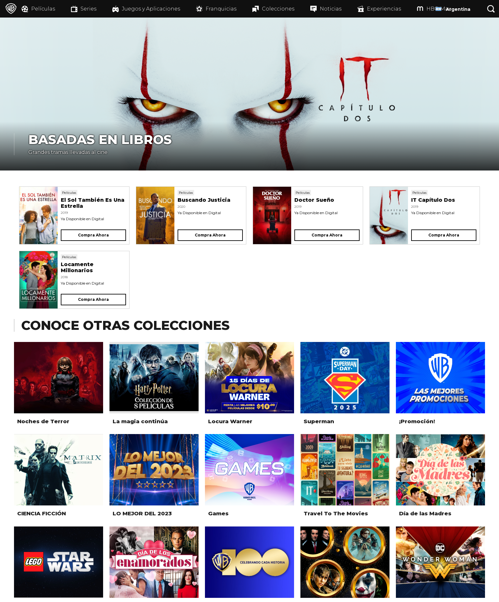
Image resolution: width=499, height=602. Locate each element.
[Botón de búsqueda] (491, 9)
